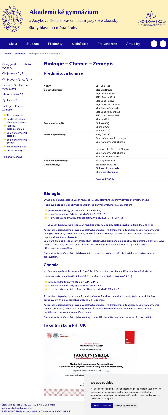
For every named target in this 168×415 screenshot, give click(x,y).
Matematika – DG (12, 94)
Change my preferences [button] (126, 405)
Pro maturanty (14, 150)
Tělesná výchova (12, 156)
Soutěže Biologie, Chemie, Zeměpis (16, 120)
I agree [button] (96, 405)
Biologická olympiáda (107, 168)
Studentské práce (16, 146)
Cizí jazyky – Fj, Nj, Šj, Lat (17, 79)
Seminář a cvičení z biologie (17, 134)
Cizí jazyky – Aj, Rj (13, 73)
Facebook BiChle (105, 179)
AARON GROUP (63, 411)
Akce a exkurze (15, 115)
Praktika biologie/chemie (15, 127)
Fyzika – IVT (9, 100)
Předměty (20, 53)
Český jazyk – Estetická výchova (16, 65)
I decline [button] (107, 405)
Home (8, 53)
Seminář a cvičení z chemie (17, 141)
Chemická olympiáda (107, 171)
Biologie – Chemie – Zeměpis (14, 107)
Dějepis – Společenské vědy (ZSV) (15, 86)
